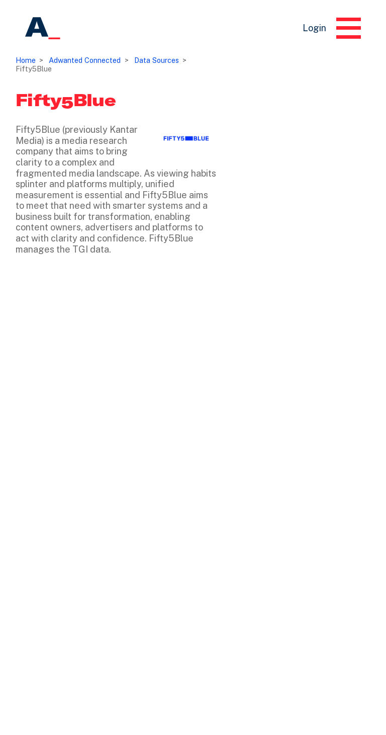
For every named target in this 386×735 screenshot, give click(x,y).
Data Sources (156, 60)
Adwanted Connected (85, 60)
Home (26, 60)
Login (314, 28)
